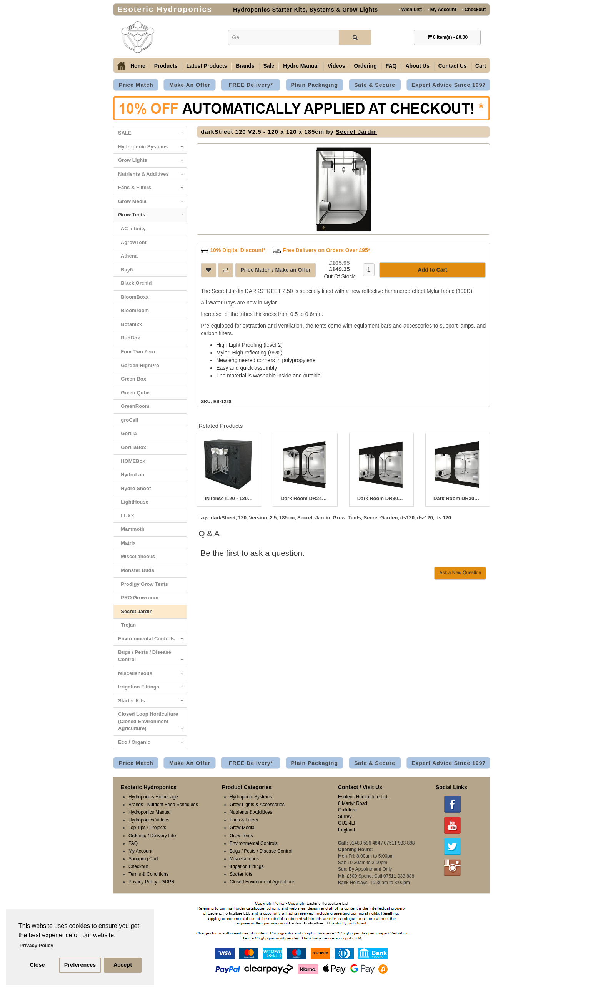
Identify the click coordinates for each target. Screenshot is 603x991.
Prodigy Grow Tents (143, 584)
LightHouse (133, 502)
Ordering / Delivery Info (152, 835)
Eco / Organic (152, 742)
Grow (339, 517)
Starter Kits (152, 701)
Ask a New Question (460, 572)
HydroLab (131, 474)
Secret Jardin (135, 611)
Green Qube (134, 393)
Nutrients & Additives (152, 174)
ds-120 (425, 517)
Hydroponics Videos (149, 820)
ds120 (407, 517)
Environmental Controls (152, 639)
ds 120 (443, 517)
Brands (245, 66)
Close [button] (37, 965)
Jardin (322, 517)
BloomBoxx (133, 297)
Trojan (127, 625)
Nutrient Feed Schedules (172, 804)
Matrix (127, 543)
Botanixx (130, 324)
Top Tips (137, 827)
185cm (287, 517)
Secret (305, 517)
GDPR (168, 882)
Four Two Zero (136, 351)
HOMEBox (131, 461)
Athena (128, 256)
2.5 (273, 517)
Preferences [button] (80, 965)
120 (242, 517)
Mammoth (131, 529)
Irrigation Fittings (152, 687)
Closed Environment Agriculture (262, 882)
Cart (480, 66)
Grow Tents (152, 215)
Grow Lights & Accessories (257, 804)
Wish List (410, 9)
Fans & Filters (152, 188)
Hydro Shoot (134, 488)
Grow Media (152, 201)
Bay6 (125, 270)
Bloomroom (133, 310)
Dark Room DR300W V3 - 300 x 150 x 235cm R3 (381, 498)
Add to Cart (432, 270)
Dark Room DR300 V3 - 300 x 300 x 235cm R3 (457, 498)
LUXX (126, 516)
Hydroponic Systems (152, 147)
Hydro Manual (301, 66)
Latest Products (206, 66)
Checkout (474, 9)
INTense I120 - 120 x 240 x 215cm (229, 498)
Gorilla (127, 433)
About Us (417, 66)
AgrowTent (132, 242)
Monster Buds (136, 570)
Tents (354, 517)
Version (258, 517)
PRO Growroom (138, 597)
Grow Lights (152, 160)
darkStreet (223, 517)
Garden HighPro (138, 365)
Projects (158, 827)
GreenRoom (134, 406)
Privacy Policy (142, 882)
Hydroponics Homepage (153, 797)
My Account (442, 9)
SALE (152, 133)
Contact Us (452, 66)
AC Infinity (132, 228)
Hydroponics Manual (149, 812)
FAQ (391, 66)
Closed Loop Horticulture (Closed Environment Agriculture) (152, 723)
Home (137, 66)
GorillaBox (132, 447)
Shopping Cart (143, 858)
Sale (269, 66)
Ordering (365, 66)
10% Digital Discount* (237, 250)
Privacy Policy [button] (36, 945)
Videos (336, 66)
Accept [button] (122, 965)
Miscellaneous (136, 556)
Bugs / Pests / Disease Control (152, 657)
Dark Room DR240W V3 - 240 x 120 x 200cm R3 (305, 498)
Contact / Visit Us (360, 787)
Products (166, 66)
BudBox (129, 338)
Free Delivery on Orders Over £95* (326, 250)
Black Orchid (135, 283)
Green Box (132, 379)
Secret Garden (381, 517)
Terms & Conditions (148, 874)
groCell (128, 420)
